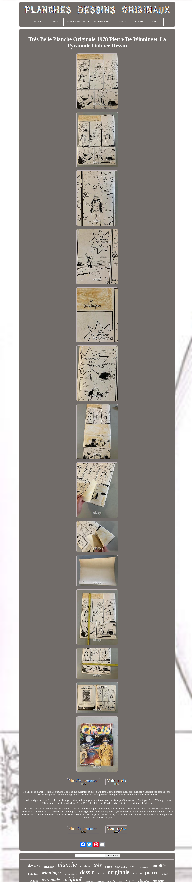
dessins (34, 866)
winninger (51, 872)
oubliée (159, 865)
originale (118, 872)
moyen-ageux (144, 867)
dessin (87, 872)
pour (165, 873)
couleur (85, 866)
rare (101, 873)
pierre (151, 872)
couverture (121, 866)
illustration (32, 874)
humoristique (71, 874)
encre (137, 873)
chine (108, 867)
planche (67, 864)
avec (133, 866)
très (98, 865)
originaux (49, 866)
